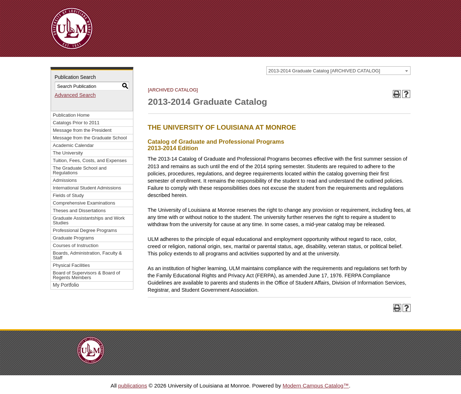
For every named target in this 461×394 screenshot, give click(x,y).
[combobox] (338, 70)
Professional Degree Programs (85, 230)
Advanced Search (75, 95)
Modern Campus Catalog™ (316, 385)
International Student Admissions (87, 188)
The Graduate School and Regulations (80, 170)
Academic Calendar (73, 145)
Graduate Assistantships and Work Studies (89, 220)
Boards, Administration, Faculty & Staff (87, 255)
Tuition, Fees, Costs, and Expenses (90, 160)
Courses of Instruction (76, 245)
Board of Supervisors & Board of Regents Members (86, 275)
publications (132, 385)
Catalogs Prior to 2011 (76, 122)
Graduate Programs (73, 238)
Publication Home (71, 115)
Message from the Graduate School (90, 137)
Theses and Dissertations (79, 210)
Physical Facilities (71, 265)
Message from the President (82, 130)
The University (68, 153)
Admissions (65, 180)
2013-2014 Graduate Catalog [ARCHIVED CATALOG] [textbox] (324, 70)
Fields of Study (68, 195)
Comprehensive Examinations (84, 203)
